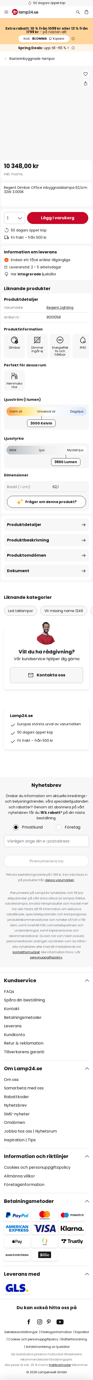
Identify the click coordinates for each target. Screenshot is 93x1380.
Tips (32, 1140)
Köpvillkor (82, 1332)
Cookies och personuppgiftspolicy (37, 1167)
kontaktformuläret (26, 952)
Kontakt (12, 1009)
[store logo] (28, 12)
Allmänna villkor (19, 1176)
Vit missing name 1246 (63, 610)
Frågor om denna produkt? (51, 501)
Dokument (18, 571)
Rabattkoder (16, 1097)
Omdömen (14, 1122)
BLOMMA (44, 38)
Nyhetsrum (46, 1131)
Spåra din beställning (24, 1000)
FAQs (9, 991)
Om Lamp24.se (23, 1068)
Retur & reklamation (23, 1043)
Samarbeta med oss (24, 1088)
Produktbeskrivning (28, 540)
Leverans (13, 1026)
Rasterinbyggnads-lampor (32, 58)
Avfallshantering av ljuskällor (48, 1347)
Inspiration (14, 1140)
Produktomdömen (26, 555)
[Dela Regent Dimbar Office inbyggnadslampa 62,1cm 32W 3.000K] (85, 83)
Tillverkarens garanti (24, 1052)
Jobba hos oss (18, 1131)
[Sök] (78, 12)
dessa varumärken (59, 880)
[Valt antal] (14, 218)
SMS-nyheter (17, 1114)
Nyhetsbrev (15, 1105)
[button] (85, 74)
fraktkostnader (60, 1365)
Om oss (11, 1079)
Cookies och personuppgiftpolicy (33, 1339)
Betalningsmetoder (23, 1017)
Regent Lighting (60, 307)
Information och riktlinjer (36, 1156)
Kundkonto (14, 1035)
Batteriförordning (74, 1339)
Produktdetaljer (24, 525)
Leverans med (22, 1274)
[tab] (46, 1016)
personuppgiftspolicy (46, 957)
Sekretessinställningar (21, 1332)
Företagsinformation (24, 1184)
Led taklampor (20, 610)
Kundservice (20, 980)
